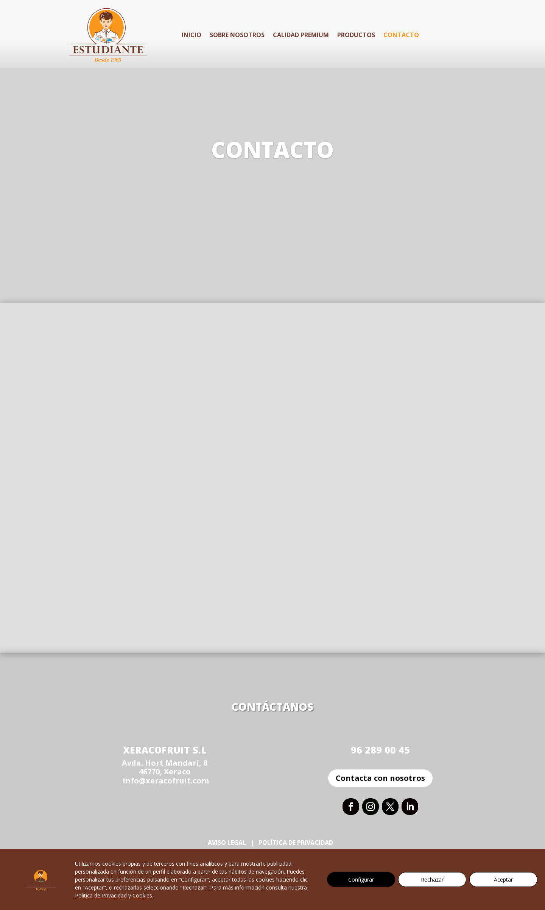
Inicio (191, 35)
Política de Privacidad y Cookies (113, 895)
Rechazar (432, 879)
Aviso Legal (227, 842)
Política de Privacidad (296, 842)
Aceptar (503, 879)
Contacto (401, 35)
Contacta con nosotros (380, 778)
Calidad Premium (301, 35)
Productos (356, 35)
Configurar (361, 879)
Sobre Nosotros (237, 35)
